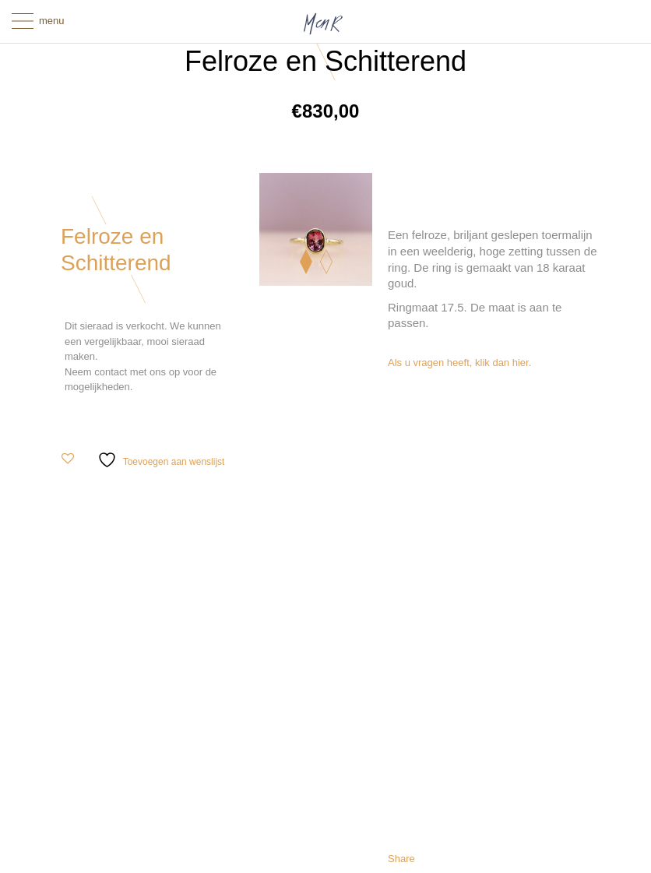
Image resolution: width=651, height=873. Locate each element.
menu (52, 20)
